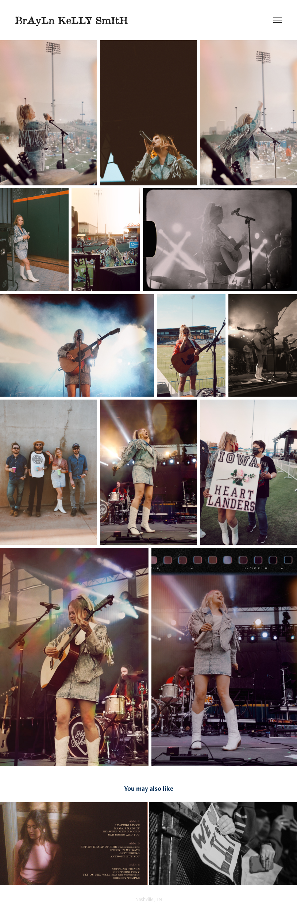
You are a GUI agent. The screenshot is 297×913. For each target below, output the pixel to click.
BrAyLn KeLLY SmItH (71, 19)
